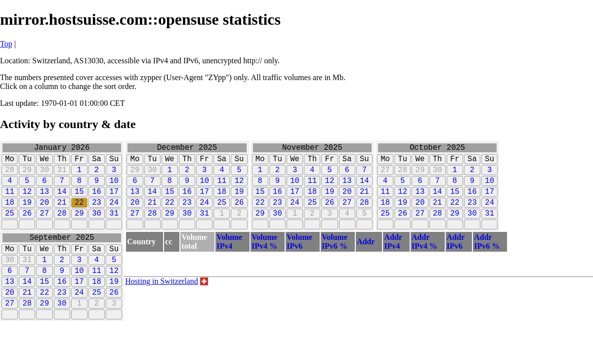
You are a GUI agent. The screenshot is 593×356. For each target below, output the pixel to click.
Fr (79, 162)
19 (27, 213)
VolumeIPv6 (299, 257)
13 (44, 200)
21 (62, 213)
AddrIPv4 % (424, 257)
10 (114, 187)
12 (27, 200)
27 (44, 226)
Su (114, 162)
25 (9, 226)
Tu (27, 162)
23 (96, 213)
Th (62, 162)
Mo (9, 162)
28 (9, 175)
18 (9, 213)
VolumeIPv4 (229, 257)
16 (96, 200)
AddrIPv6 (456, 257)
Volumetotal (194, 257)
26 (27, 226)
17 (114, 200)
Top (6, 44)
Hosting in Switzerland (161, 297)
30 (44, 175)
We (44, 162)
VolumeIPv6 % (334, 257)
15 (79, 200)
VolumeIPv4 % (264, 257)
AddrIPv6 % (487, 257)
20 (44, 213)
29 (27, 175)
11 (9, 200)
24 (114, 213)
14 (62, 200)
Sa (96, 162)
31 (62, 175)
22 (79, 213)
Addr (366, 257)
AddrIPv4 (393, 257)
